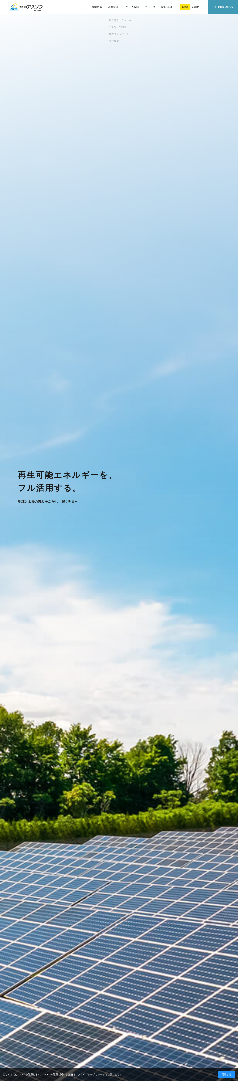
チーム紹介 (132, 7)
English (195, 7)
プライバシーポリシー (90, 1074)
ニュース (150, 7)
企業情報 (113, 7)
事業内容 (97, 7)
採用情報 (166, 7)
